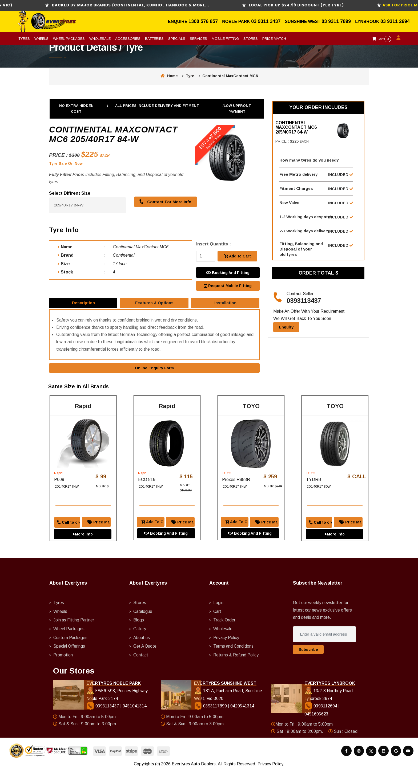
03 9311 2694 (395, 21)
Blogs (138, 629)
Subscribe (308, 658)
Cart (381, 39)
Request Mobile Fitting (228, 285)
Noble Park (236, 21)
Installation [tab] (226, 304)
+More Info (83, 536)
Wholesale (100, 39)
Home (169, 76)
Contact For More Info (164, 201)
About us (141, 646)
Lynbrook (367, 21)
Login (218, 611)
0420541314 (242, 715)
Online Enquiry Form (154, 371)
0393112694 (321, 715)
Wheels (41, 39)
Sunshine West (303, 21)
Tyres (24, 39)
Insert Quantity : (213, 244)
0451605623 (316, 723)
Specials (176, 39)
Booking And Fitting (228, 272)
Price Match (274, 39)
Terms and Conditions (233, 654)
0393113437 (304, 306)
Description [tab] (83, 304)
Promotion (63, 663)
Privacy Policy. (270, 772)
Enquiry (286, 332)
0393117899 (211, 715)
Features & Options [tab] (154, 304)
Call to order (66, 524)
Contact (140, 663)
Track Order (224, 629)
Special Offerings (69, 654)
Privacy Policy (226, 646)
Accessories (127, 39)
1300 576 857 (203, 21)
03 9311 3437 (265, 21)
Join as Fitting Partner (74, 629)
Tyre (190, 76)
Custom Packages (70, 646)
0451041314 (134, 715)
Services (198, 39)
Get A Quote (145, 654)
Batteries (154, 39)
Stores (250, 39)
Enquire (178, 21)
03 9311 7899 (336, 21)
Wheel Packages (69, 39)
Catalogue (143, 620)
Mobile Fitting (225, 39)
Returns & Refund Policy (236, 663)
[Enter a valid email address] (324, 643)
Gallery (139, 637)
